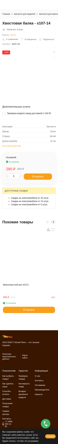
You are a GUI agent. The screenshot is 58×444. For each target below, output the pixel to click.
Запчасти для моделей (24, 14)
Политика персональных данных (9, 356)
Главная (6, 14)
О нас (37, 376)
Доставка (6, 399)
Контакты (39, 380)
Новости (39, 394)
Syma (13, 35)
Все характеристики (11, 146)
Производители (42, 390)
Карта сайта (25, 356)
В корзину (37, 176)
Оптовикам (40, 385)
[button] (47, 222)
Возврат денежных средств (23, 394)
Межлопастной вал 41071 (16, 284)
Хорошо (50, 436)
